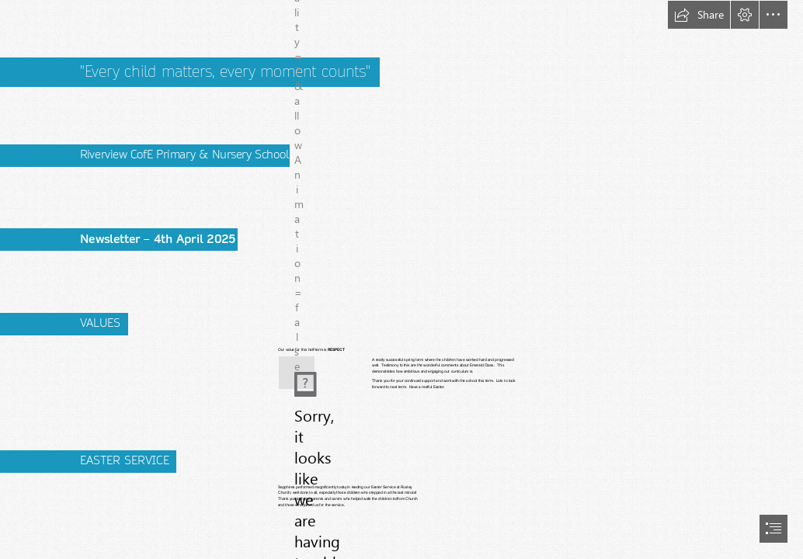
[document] (401, 279)
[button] (699, 15)
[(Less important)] (296, 373)
